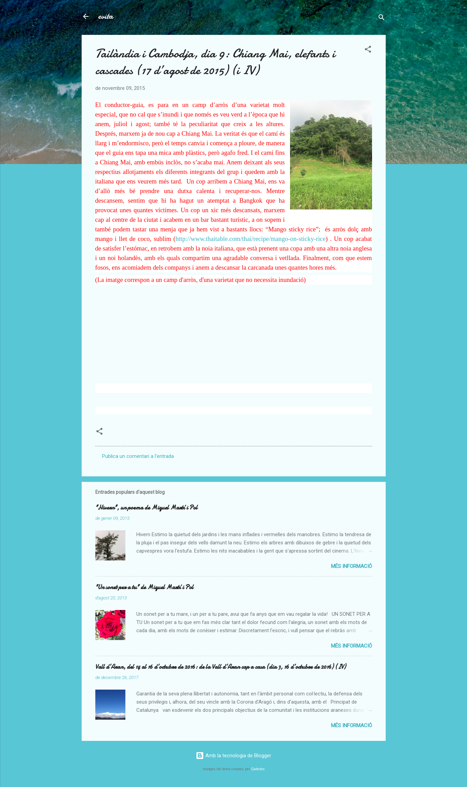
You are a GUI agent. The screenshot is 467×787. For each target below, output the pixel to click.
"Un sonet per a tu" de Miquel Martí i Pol (144, 587)
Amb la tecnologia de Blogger (233, 755)
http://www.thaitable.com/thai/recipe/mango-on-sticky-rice (251, 238)
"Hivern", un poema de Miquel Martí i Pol (146, 507)
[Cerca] (381, 18)
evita (105, 16)
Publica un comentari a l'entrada (138, 456)
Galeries (258, 769)
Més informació (351, 566)
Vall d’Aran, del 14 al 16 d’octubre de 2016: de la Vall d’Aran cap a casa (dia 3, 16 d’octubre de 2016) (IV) (220, 667)
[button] (368, 50)
